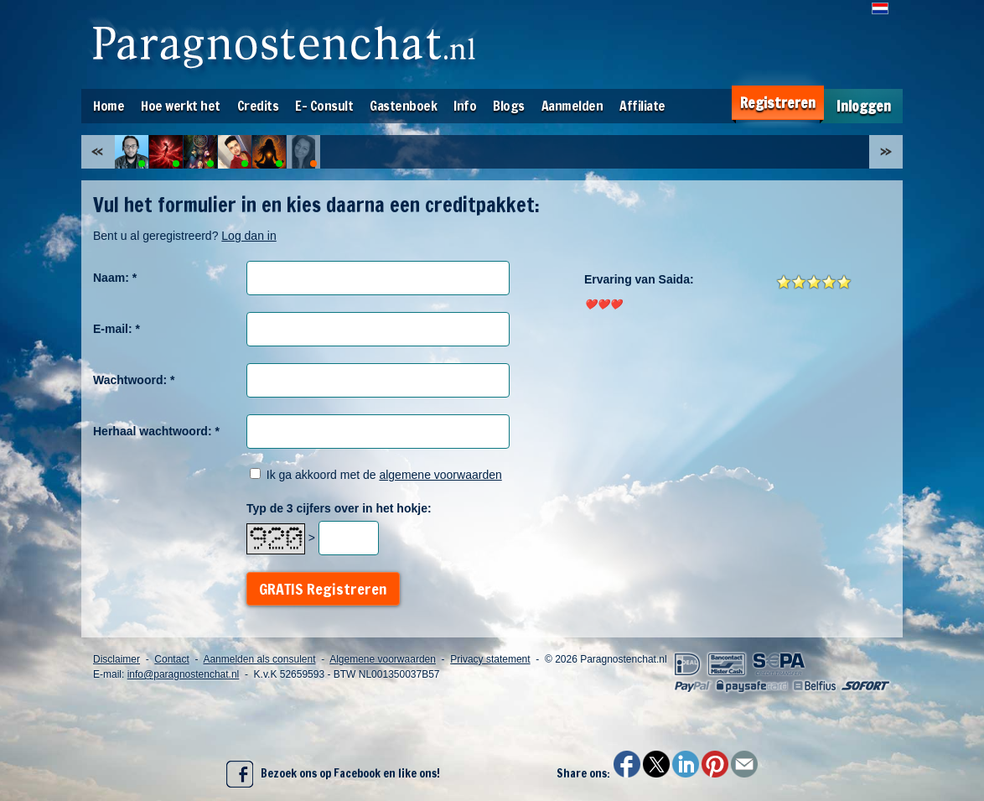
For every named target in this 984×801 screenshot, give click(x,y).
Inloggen (863, 106)
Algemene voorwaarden (382, 659)
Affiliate (642, 105)
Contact (171, 659)
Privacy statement (490, 659)
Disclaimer (116, 659)
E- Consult (324, 105)
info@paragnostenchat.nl (183, 674)
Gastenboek (403, 105)
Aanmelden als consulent (259, 659)
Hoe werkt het (180, 105)
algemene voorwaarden (440, 474)
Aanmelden (572, 105)
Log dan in (248, 235)
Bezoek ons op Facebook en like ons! (333, 774)
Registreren (778, 102)
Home (108, 105)
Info (464, 105)
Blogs (509, 105)
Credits (258, 105)
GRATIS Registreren (323, 589)
